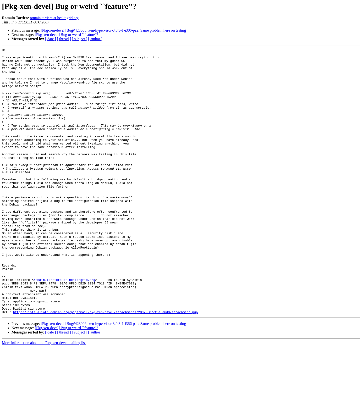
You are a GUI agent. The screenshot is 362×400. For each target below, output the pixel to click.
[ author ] (95, 39)
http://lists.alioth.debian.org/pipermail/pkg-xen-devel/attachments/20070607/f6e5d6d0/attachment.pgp (105, 365)
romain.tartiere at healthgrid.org (54, 18)
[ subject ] (79, 39)
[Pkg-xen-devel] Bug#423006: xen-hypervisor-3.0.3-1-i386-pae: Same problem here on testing (113, 30)
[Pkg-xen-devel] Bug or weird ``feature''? (66, 35)
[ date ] (50, 39)
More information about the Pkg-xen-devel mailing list (44, 396)
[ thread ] (64, 39)
